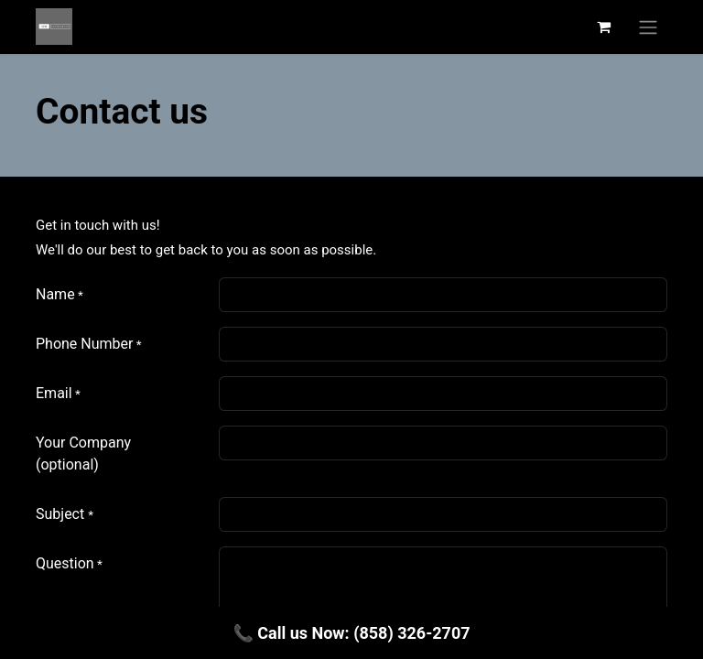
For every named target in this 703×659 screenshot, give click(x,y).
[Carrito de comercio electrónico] (603, 26)
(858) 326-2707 (411, 633)
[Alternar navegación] (648, 27)
